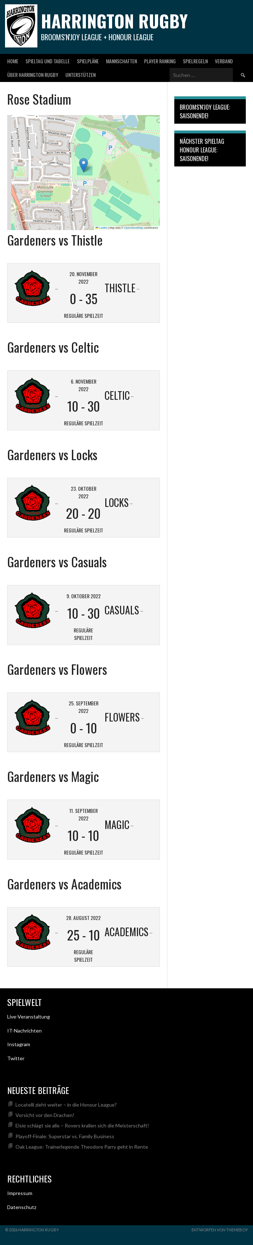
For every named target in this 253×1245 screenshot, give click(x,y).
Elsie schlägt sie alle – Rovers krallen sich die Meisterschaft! (82, 1125)
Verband (224, 61)
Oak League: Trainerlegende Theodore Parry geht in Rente (81, 1147)
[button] (83, 165)
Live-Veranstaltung (28, 1016)
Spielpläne (88, 61)
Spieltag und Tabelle (48, 61)
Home (12, 61)
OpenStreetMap (133, 227)
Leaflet (101, 227)
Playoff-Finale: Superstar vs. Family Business (64, 1136)
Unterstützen (80, 74)
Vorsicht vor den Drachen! (44, 1115)
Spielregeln (195, 61)
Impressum (19, 1193)
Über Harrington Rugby (32, 74)
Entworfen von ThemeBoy (220, 1229)
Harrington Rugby (114, 20)
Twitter (15, 1058)
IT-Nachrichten (24, 1030)
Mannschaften (121, 61)
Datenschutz (21, 1207)
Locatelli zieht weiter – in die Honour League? (66, 1105)
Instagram (18, 1044)
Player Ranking (160, 61)
